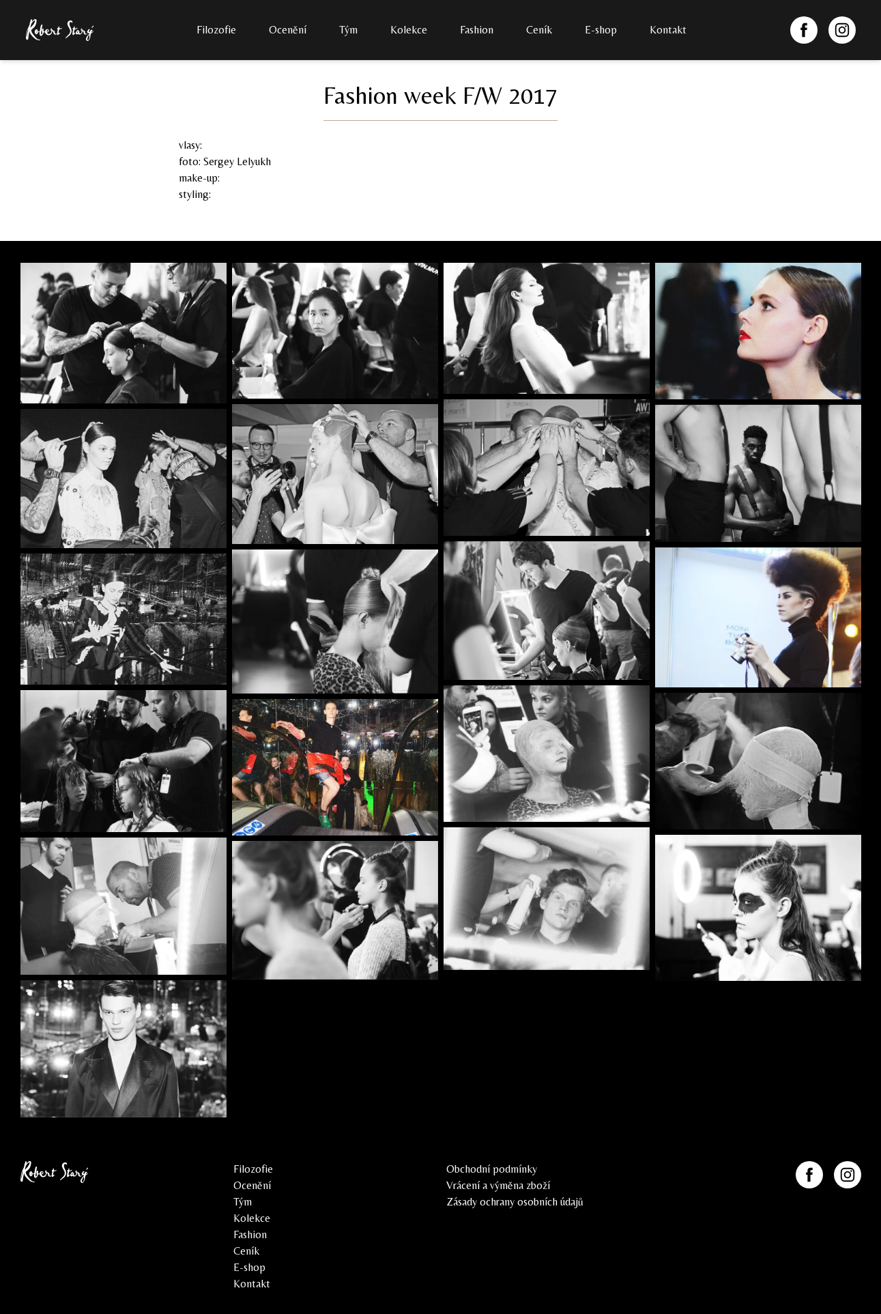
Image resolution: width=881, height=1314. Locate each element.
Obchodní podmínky (491, 1168)
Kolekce (408, 29)
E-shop (601, 29)
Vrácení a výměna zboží (498, 1185)
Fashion (476, 29)
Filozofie (216, 29)
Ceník (539, 29)
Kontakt (668, 29)
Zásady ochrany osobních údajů (514, 1201)
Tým (348, 29)
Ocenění (287, 29)
